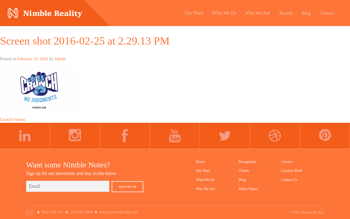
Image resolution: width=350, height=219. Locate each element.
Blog (242, 180)
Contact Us (289, 180)
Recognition (247, 162)
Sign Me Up (127, 186)
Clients (244, 171)
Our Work (203, 171)
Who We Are (205, 189)
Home (200, 162)
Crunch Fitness (12, 119)
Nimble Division (45, 13)
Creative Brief (291, 171)
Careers (286, 162)
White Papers (248, 189)
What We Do (205, 180)
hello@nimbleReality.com (118, 212)
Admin (60, 59)
